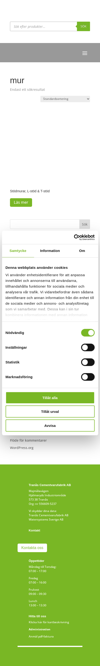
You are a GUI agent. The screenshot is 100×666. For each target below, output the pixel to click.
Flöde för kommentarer (28, 440)
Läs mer (21, 202)
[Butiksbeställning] (65, 99)
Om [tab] (82, 250)
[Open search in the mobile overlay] (50, 26)
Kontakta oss (32, 548)
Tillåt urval (50, 412)
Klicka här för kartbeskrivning (49, 622)
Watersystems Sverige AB (46, 519)
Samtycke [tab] (18, 250)
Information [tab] (50, 250)
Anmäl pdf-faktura (41, 636)
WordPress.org (21, 447)
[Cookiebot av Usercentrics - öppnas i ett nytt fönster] (74, 237)
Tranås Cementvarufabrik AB (48, 515)
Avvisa (50, 425)
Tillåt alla (50, 398)
